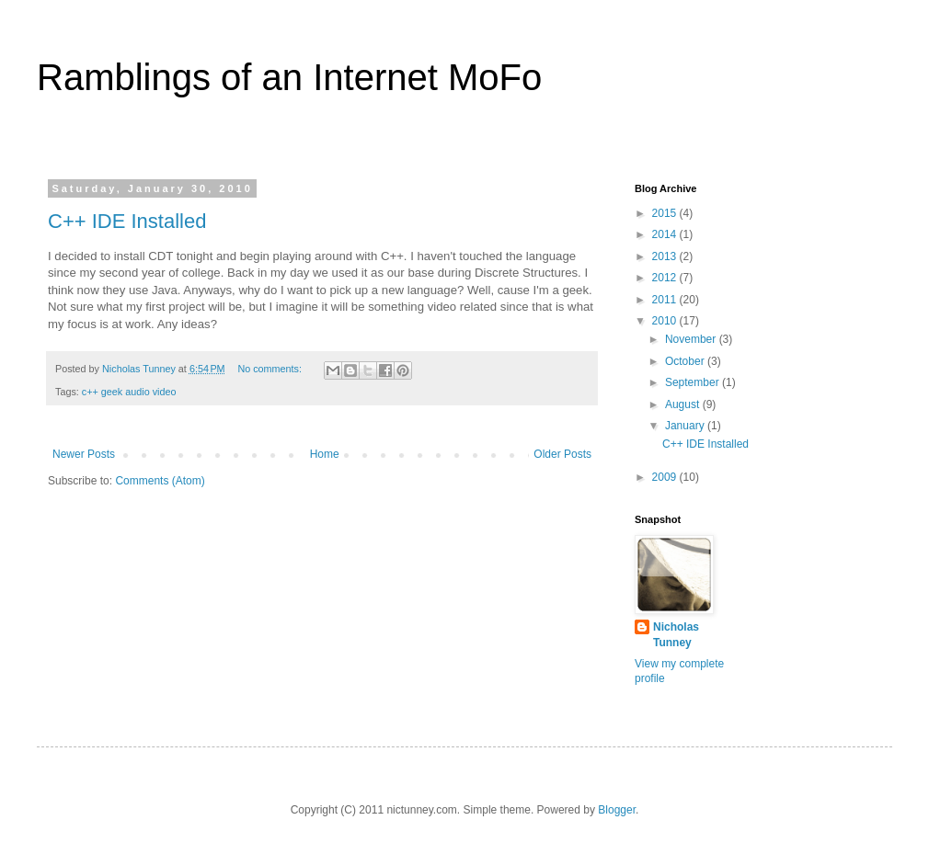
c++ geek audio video (129, 391)
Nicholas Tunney (676, 635)
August (684, 404)
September (693, 382)
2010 (666, 320)
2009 (666, 477)
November (692, 339)
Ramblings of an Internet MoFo (289, 77)
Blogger (617, 809)
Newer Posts (83, 454)
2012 (666, 277)
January (686, 425)
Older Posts (562, 454)
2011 (666, 299)
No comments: (270, 368)
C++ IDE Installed (127, 221)
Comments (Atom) (159, 480)
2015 (666, 213)
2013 (666, 256)
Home (324, 454)
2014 (666, 234)
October (686, 361)
